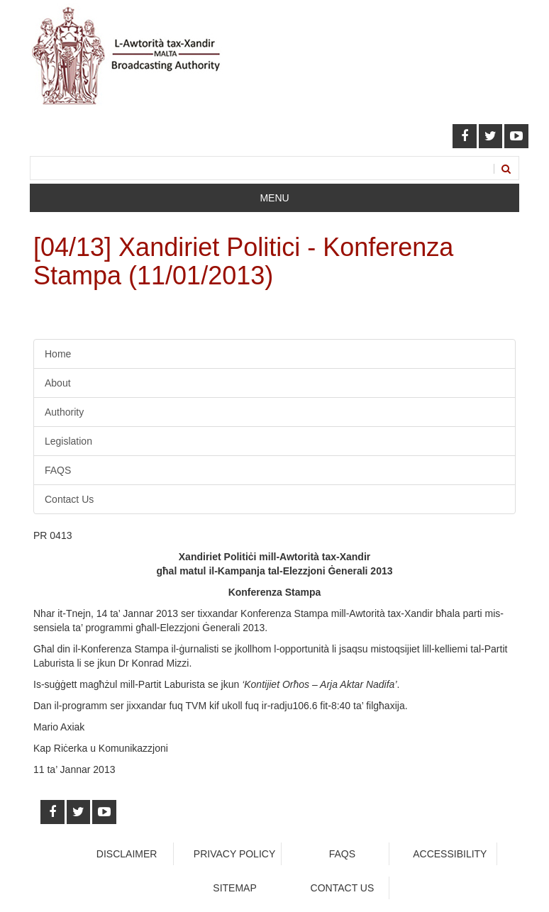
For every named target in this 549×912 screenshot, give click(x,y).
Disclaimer (126, 854)
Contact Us (69, 499)
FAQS (58, 470)
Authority (64, 412)
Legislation (68, 441)
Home (58, 354)
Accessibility (450, 854)
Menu (274, 198)
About (58, 383)
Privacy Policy (234, 854)
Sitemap (234, 888)
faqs (342, 854)
